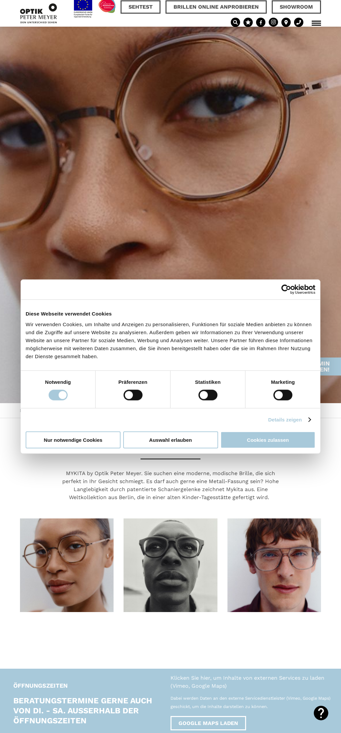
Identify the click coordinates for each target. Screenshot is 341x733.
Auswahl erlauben (170, 439)
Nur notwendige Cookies (73, 439)
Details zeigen (285, 419)
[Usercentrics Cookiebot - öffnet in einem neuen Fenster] (286, 290)
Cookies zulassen (268, 439)
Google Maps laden (208, 723)
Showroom (296, 7)
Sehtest (141, 7)
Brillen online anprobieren (216, 7)
